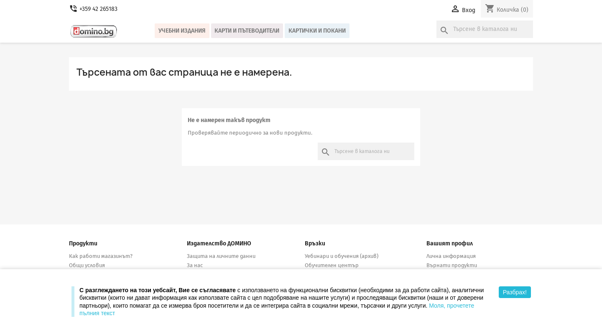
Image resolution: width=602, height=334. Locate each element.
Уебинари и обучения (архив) (341, 256)
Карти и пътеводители (246, 30)
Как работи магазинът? (101, 256)
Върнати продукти (451, 265)
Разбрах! (515, 292)
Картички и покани (317, 30)
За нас (195, 265)
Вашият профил (449, 243)
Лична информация (451, 256)
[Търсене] (484, 29)
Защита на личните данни (221, 256)
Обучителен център (332, 265)
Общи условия (87, 265)
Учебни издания (182, 30)
